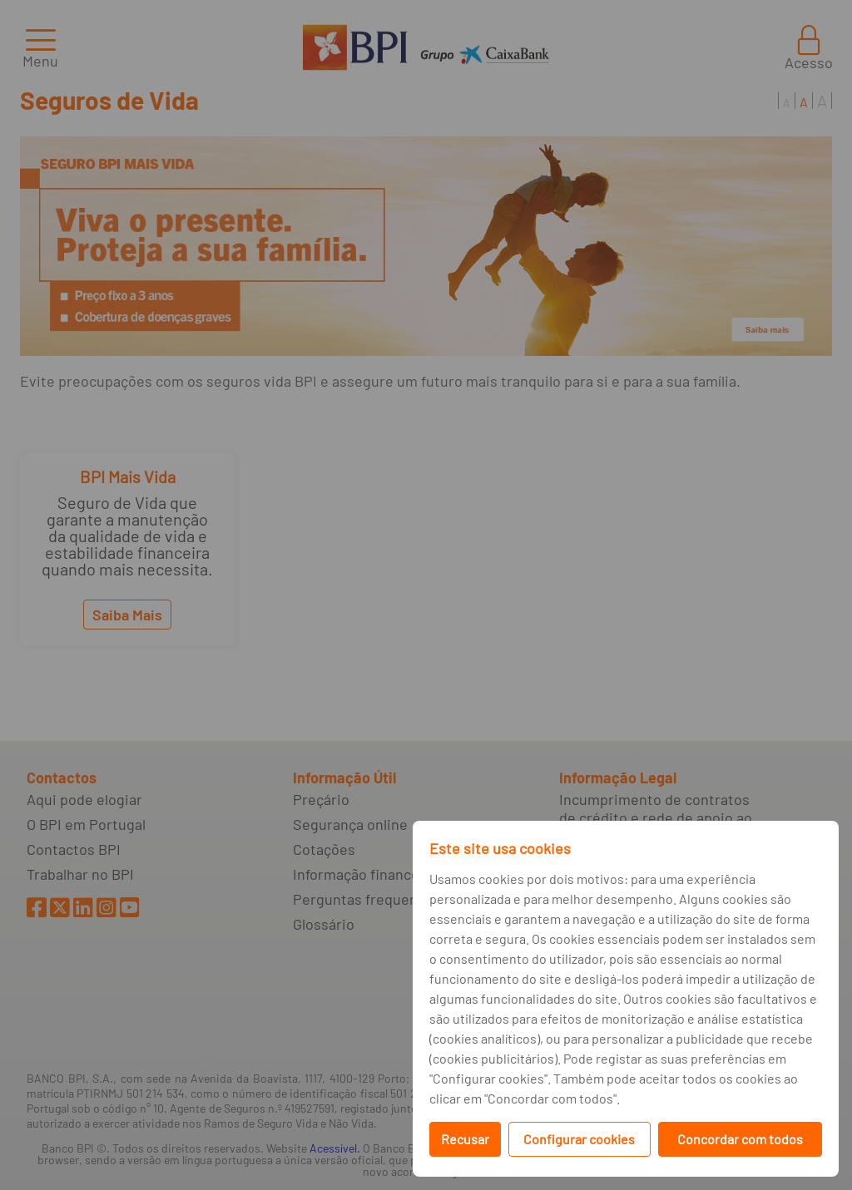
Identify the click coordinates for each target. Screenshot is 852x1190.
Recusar (465, 1139)
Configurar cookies (579, 1139)
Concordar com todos (740, 1139)
